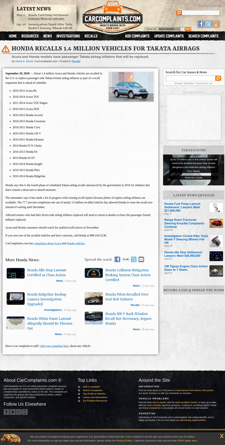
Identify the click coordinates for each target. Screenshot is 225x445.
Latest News (34, 9)
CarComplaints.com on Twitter (12, 412)
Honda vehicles (76, 243)
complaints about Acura (47, 243)
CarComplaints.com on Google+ (19, 412)
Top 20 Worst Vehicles (94, 394)
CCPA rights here (187, 440)
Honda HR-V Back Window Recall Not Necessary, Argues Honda (128, 319)
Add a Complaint (91, 387)
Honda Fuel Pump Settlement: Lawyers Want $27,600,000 (48, 17)
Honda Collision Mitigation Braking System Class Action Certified (128, 275)
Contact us (154, 393)
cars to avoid (159, 402)
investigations (53, 309)
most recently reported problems (163, 405)
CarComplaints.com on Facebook (6, 412)
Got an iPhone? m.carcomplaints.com (25, 412)
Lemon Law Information (95, 397)
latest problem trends (186, 402)
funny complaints (151, 408)
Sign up (215, 5)
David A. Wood (24, 61)
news (59, 280)
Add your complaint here (54, 345)
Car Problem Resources (95, 401)
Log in (203, 5)
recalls (135, 305)
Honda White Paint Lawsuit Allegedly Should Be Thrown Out (49, 324)
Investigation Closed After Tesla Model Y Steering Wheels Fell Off (50, 26)
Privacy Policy (124, 440)
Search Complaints (92, 390)
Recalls (76, 61)
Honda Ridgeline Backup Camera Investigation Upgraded (46, 299)
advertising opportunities (193, 420)
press (170, 390)
